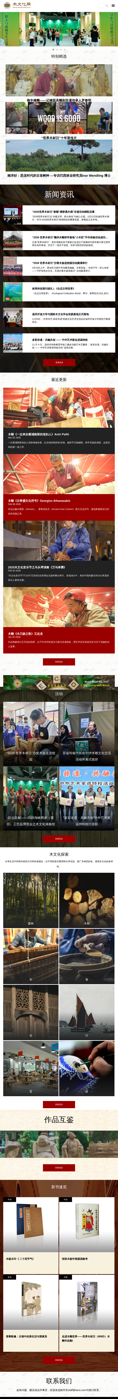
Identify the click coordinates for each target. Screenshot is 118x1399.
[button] (53, 49)
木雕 (66, 1277)
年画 (10, 1199)
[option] (15, 1149)
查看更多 (59, 362)
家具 (10, 1277)
